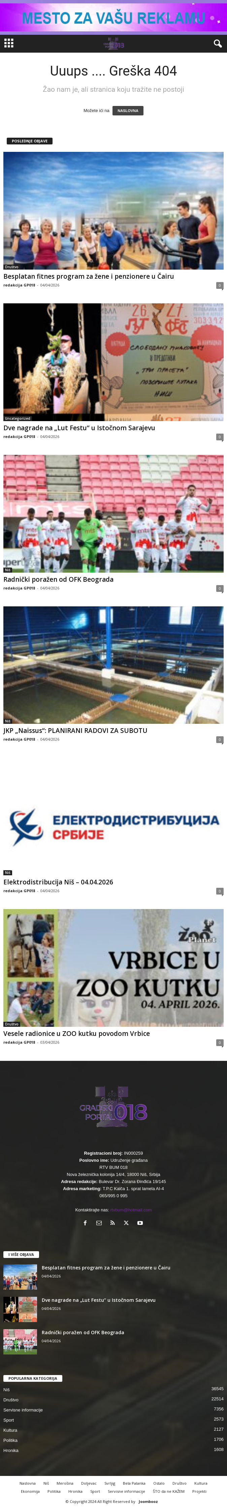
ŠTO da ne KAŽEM (169, 1491)
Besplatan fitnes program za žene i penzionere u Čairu (88, 276)
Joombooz (148, 1501)
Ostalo (159, 1483)
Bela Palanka (134, 1483)
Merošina (65, 1483)
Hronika (11, 1450)
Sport (8, 1420)
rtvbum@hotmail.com (131, 1209)
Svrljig (109, 1483)
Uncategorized (17, 418)
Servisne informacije (23, 1409)
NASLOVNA (128, 111)
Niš (7, 570)
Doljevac (89, 1483)
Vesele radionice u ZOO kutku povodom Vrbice (76, 1033)
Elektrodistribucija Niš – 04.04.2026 (58, 882)
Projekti (199, 1491)
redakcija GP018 (19, 284)
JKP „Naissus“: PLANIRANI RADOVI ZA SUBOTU (75, 730)
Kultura (10, 1430)
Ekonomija (30, 1491)
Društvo (12, 267)
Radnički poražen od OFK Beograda (58, 579)
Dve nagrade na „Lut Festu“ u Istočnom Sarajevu (79, 427)
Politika (10, 1440)
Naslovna (28, 1483)
